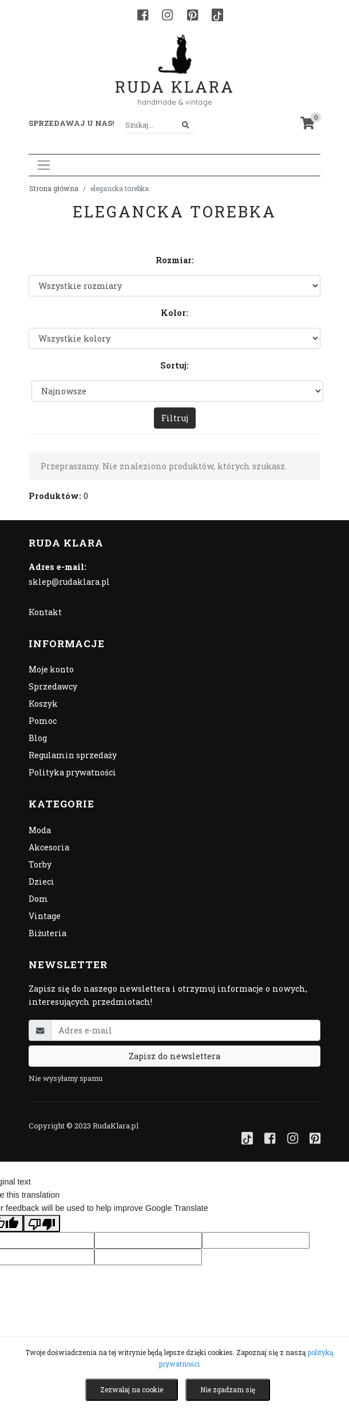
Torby (40, 864)
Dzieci (41, 881)
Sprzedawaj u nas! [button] (71, 123)
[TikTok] (217, 15)
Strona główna (53, 188)
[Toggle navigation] (44, 165)
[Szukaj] (185, 125)
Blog (38, 737)
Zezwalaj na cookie (131, 1389)
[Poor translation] (41, 1223)
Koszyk (43, 703)
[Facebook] (142, 15)
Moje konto (51, 669)
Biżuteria (47, 933)
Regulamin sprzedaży (73, 755)
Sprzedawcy (53, 686)
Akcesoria (49, 847)
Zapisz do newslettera (174, 1056)
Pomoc (43, 720)
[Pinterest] (192, 15)
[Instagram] (167, 15)
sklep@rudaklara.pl (69, 581)
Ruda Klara (175, 77)
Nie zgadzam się (227, 1389)
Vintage (45, 915)
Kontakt (45, 612)
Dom (38, 898)
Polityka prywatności (72, 772)
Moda (40, 830)
